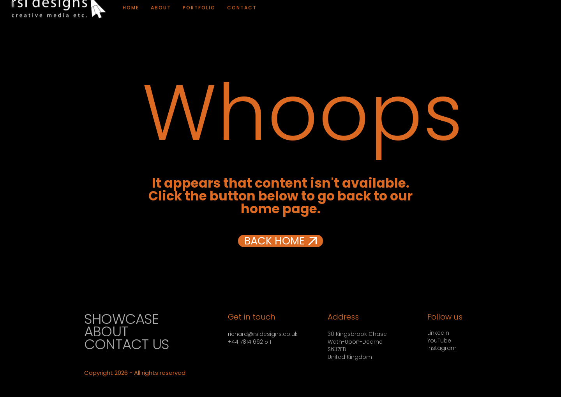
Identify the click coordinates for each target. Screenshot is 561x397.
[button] (280, 241)
